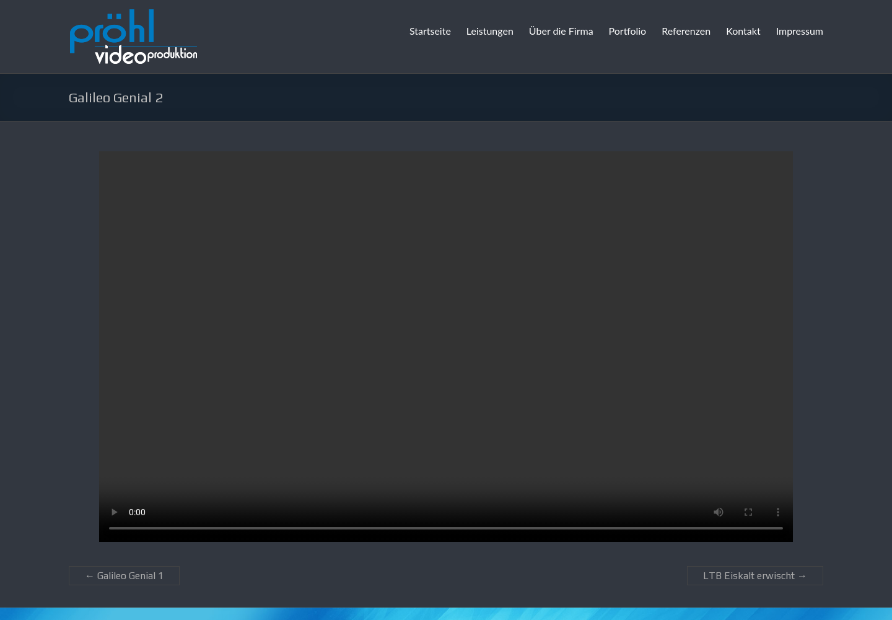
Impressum (799, 31)
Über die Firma (561, 31)
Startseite (430, 31)
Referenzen (686, 31)
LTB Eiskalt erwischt (755, 576)
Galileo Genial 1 (124, 576)
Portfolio (628, 31)
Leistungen (490, 31)
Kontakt (743, 31)
